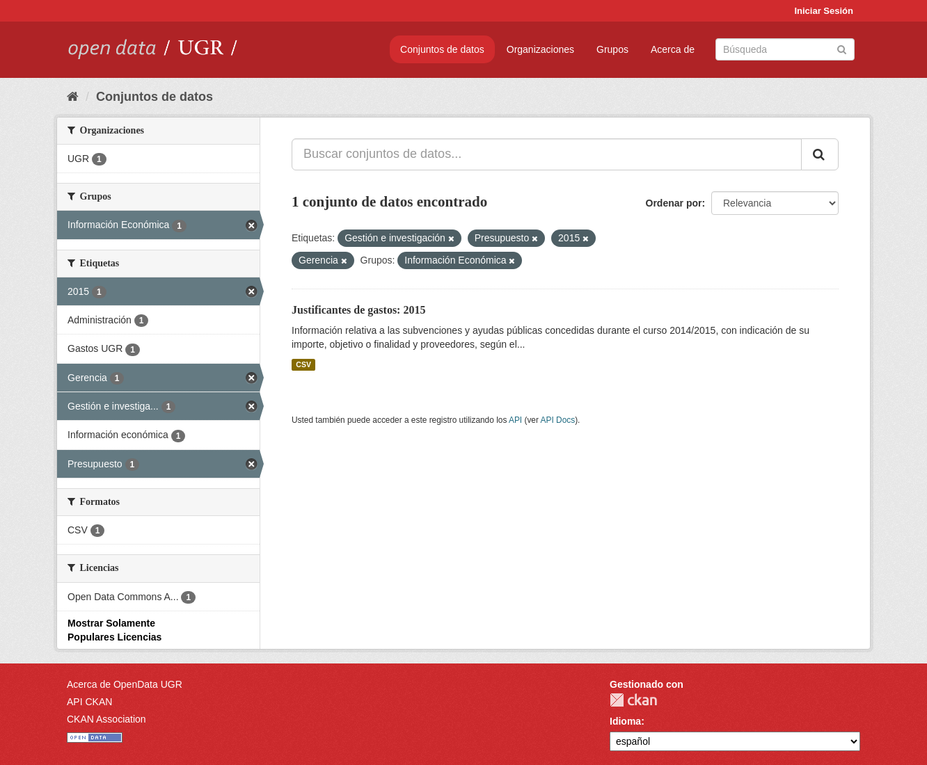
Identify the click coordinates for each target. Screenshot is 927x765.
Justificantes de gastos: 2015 (358, 310)
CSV (303, 364)
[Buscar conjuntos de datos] (785, 49)
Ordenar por (674, 203)
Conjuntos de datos (442, 49)
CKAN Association (106, 719)
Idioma (625, 721)
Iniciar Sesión (823, 11)
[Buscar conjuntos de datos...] (547, 154)
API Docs (558, 420)
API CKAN (89, 701)
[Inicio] (73, 97)
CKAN (633, 700)
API (515, 420)
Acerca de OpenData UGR (124, 684)
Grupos (612, 49)
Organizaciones (540, 49)
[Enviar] (842, 48)
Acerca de (673, 49)
